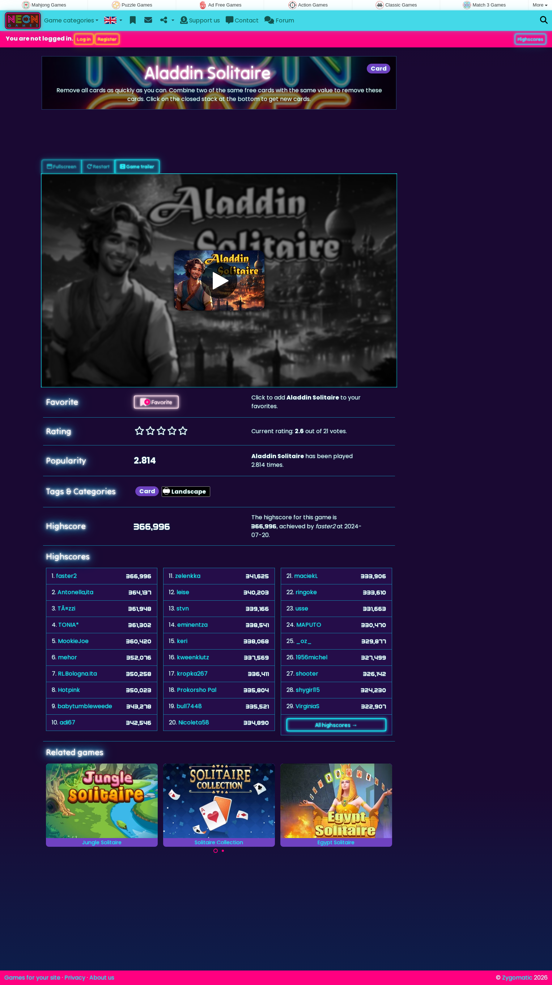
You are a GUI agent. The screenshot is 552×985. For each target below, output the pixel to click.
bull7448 (189, 706)
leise (183, 592)
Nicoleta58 (193, 722)
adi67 (67, 722)
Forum (279, 20)
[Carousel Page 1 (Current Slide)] (215, 851)
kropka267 (192, 673)
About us (101, 977)
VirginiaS (307, 706)
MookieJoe (73, 641)
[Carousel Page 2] (223, 851)
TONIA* (68, 625)
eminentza (192, 625)
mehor (67, 657)
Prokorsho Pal (196, 690)
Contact (242, 20)
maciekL (306, 576)
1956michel (311, 657)
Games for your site (32, 977)
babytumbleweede (85, 706)
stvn (183, 608)
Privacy (74, 977)
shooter (307, 673)
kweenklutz (193, 657)
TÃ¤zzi (66, 608)
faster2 (66, 576)
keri (182, 641)
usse (302, 608)
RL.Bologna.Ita (77, 673)
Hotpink (69, 690)
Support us (200, 20)
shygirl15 (308, 690)
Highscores (530, 39)
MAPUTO (308, 625)
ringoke (306, 592)
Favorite (156, 402)
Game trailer (137, 166)
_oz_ (304, 641)
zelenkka (187, 576)
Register (107, 39)
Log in (84, 39)
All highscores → (336, 724)
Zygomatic (517, 977)
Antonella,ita (75, 592)
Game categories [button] (69, 20)
